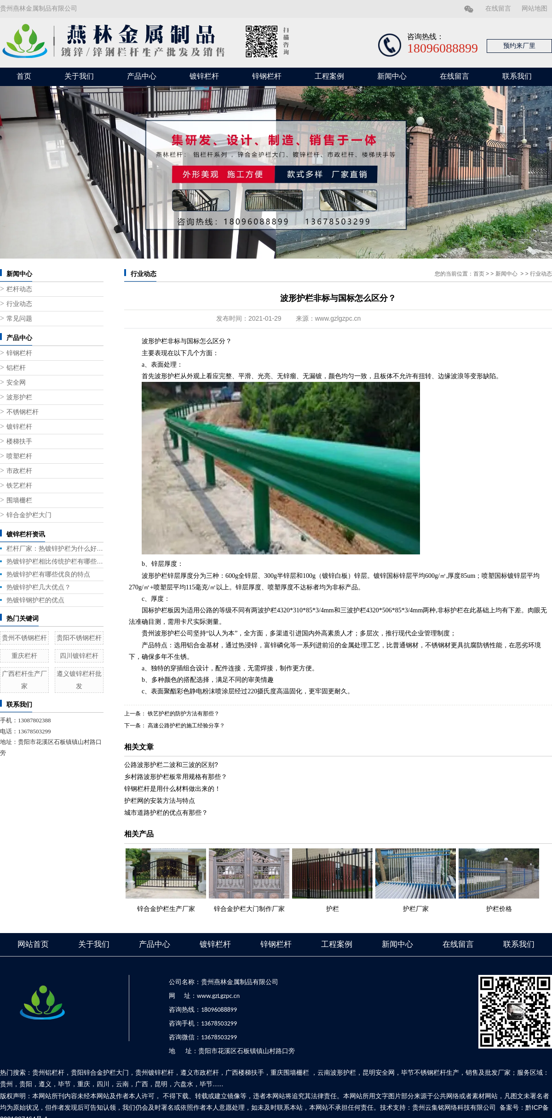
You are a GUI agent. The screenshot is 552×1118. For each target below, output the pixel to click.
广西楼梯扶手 (244, 1072)
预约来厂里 (519, 45)
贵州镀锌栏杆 (154, 1072)
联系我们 (517, 76)
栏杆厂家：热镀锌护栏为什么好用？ (55, 548)
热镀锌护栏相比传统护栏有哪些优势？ (55, 561)
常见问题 (19, 318)
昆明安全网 (378, 1072)
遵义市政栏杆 (199, 1072)
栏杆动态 (19, 289)
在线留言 (498, 8)
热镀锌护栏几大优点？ (38, 587)
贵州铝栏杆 (48, 1072)
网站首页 (33, 944)
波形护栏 (19, 397)
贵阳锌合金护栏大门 (100, 1072)
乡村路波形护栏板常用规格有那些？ (175, 776)
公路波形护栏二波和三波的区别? (171, 764)
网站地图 (534, 8)
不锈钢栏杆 (22, 412)
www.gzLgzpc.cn (218, 996)
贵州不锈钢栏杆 (24, 637)
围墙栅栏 (19, 500)
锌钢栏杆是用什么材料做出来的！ (172, 788)
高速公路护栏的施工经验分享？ (185, 725)
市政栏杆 (19, 470)
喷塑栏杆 (19, 456)
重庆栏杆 (24, 655)
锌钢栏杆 (267, 76)
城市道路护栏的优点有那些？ (166, 812)
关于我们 (79, 76)
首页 (24, 76)
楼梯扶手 (19, 441)
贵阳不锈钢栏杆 (79, 637)
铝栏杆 (16, 367)
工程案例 (329, 76)
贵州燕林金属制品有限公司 (38, 8)
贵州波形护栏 (161, 633)
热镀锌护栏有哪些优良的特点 (48, 574)
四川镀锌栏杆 (79, 655)
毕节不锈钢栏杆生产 (430, 1072)
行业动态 (19, 303)
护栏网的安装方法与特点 (159, 800)
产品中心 (141, 76)
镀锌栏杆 (204, 76)
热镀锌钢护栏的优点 (35, 600)
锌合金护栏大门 (29, 515)
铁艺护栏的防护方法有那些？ (182, 713)
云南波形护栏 (336, 1072)
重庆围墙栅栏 (289, 1072)
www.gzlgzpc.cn (338, 318)
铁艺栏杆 (19, 485)
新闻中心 (392, 76)
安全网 (16, 382)
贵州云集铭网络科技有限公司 (454, 1107)
